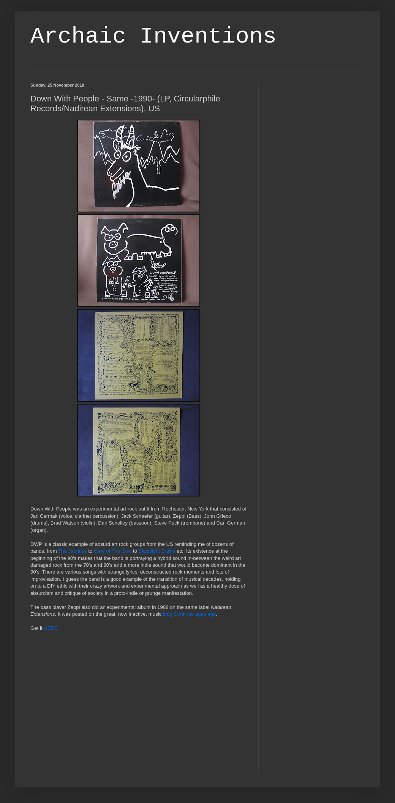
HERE (51, 628)
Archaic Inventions (153, 36)
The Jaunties (72, 551)
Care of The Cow (112, 551)
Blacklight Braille (157, 551)
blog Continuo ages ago (189, 614)
